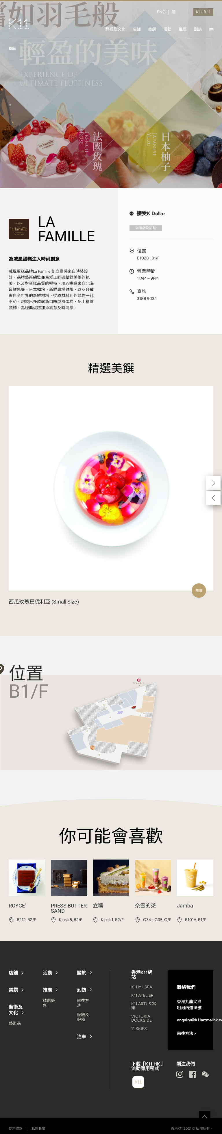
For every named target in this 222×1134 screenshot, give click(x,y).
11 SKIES (139, 1028)
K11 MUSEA (141, 987)
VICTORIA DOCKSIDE (141, 1018)
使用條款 (16, 1129)
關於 (81, 973)
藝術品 (15, 1023)
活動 (167, 29)
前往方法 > (187, 1033)
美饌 (152, 29)
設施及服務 (83, 1017)
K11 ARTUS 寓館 (143, 1005)
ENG (161, 12)
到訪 (198, 29)
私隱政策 (38, 1129)
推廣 (183, 29)
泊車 (81, 1037)
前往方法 (83, 1003)
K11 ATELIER (142, 995)
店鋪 (137, 29)
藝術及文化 (115, 29)
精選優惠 (49, 1003)
